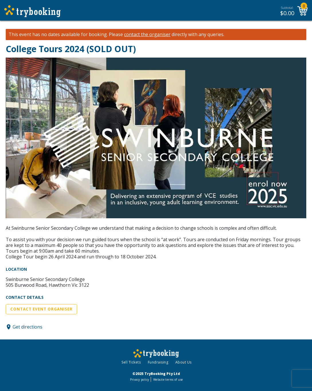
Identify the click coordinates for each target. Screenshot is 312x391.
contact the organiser (147, 34)
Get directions (27, 327)
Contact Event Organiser (41, 309)
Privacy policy (139, 380)
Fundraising (158, 362)
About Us (183, 362)
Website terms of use (168, 380)
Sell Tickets (131, 362)
